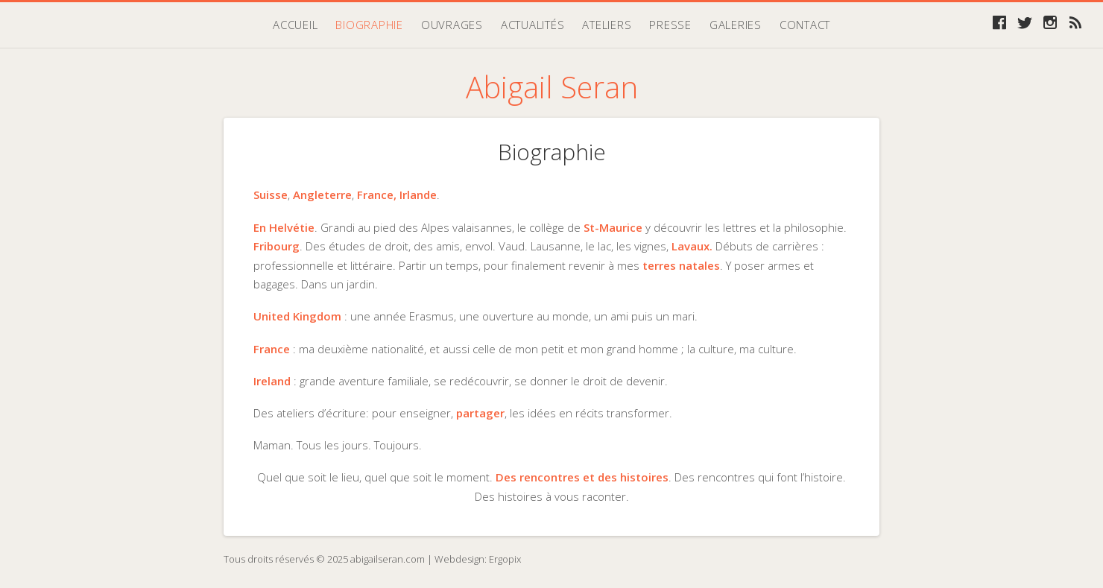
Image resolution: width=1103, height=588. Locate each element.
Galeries (735, 24)
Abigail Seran (552, 86)
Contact (805, 24)
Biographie (369, 24)
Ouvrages (452, 24)
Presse (670, 24)
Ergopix (505, 559)
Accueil (295, 24)
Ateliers (606, 24)
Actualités (533, 24)
